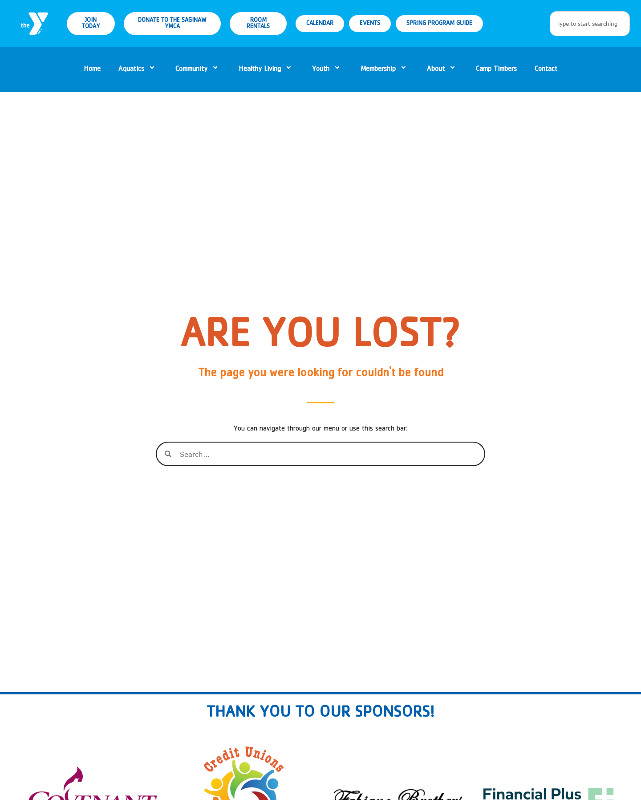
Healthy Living (266, 70)
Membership (385, 70)
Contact (546, 69)
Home (92, 69)
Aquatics (138, 70)
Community (198, 70)
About (442, 70)
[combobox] (590, 23)
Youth (327, 70)
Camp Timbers (496, 69)
